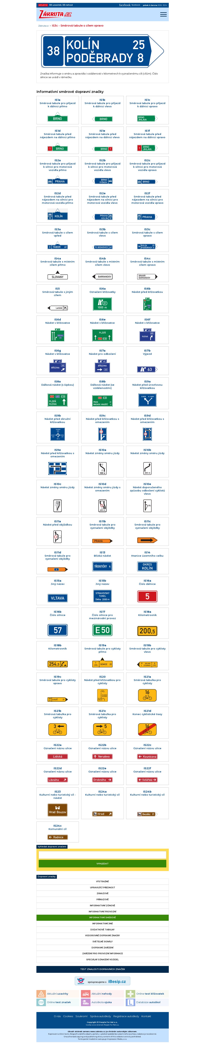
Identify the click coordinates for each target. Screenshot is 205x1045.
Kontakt (146, 1016)
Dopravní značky (47, 876)
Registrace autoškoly (126, 1016)
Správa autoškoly (100, 1016)
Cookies (68, 1016)
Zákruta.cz (43, 26)
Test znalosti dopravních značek (102, 969)
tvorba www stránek (94, 1025)
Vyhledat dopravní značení (52, 846)
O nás (57, 1016)
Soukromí (81, 1016)
